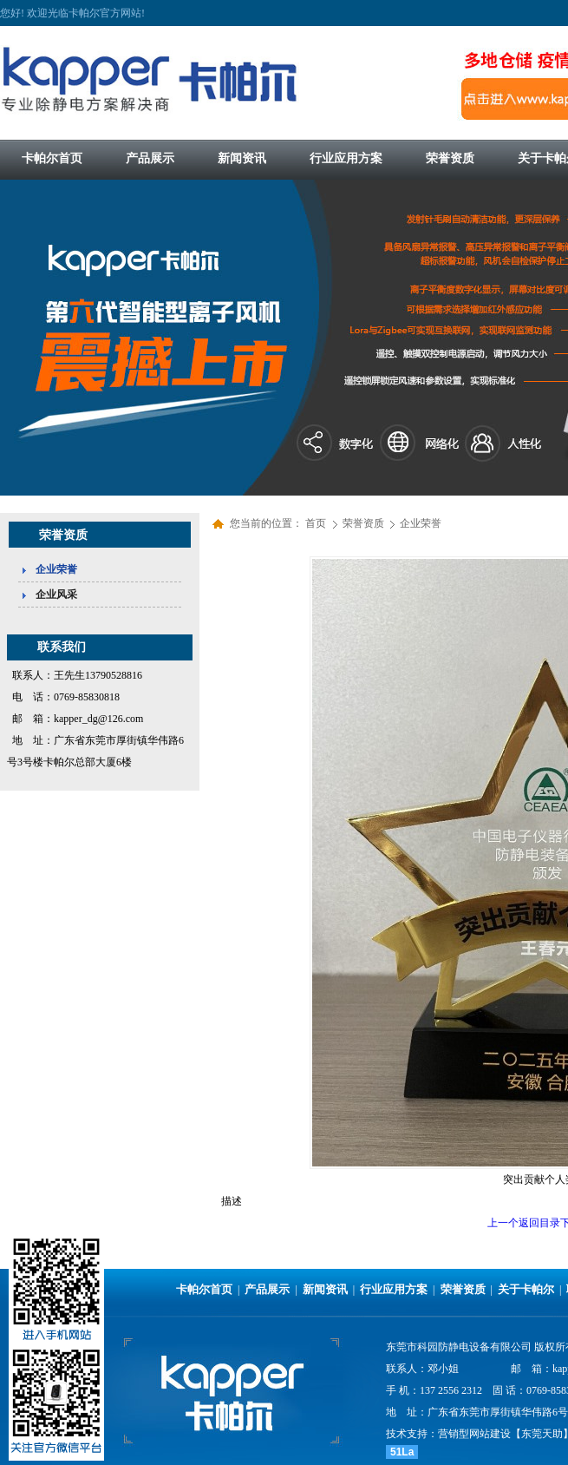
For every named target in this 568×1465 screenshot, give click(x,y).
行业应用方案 (394, 1289)
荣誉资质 (365, 523)
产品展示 (267, 1289)
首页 (315, 523)
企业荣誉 (420, 523)
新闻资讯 (325, 1289)
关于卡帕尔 (526, 1289)
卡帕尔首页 (204, 1289)
